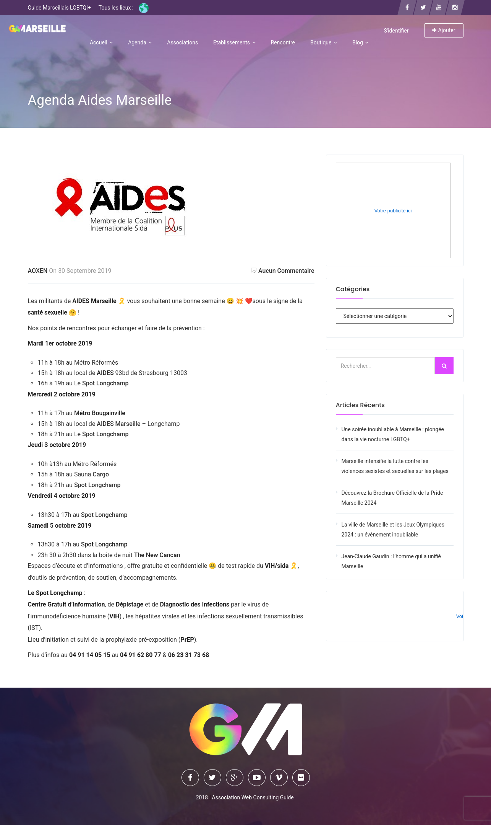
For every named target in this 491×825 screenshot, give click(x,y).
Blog (360, 42)
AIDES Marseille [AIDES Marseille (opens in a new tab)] (118, 423)
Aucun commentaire (282, 270)
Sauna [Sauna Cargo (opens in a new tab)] (83, 474)
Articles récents (360, 405)
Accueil (101, 42)
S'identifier (396, 31)
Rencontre (283, 42)
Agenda (140, 42)
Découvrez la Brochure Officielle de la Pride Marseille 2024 (392, 498)
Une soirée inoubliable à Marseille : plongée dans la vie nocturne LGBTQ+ (393, 434)
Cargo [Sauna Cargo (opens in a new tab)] (100, 474)
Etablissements (234, 42)
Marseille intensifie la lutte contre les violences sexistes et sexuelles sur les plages (395, 466)
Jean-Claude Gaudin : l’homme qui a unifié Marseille (391, 561)
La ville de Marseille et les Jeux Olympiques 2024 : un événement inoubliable (393, 530)
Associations (182, 42)
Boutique (323, 42)
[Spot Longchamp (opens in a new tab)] (104, 544)
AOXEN (38, 270)
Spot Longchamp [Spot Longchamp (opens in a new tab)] (105, 383)
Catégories (353, 289)
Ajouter (443, 30)
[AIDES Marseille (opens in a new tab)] (96, 423)
